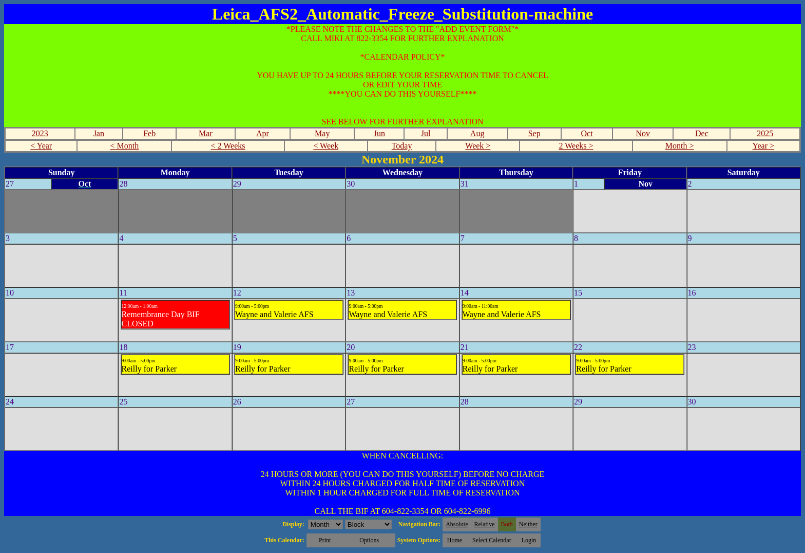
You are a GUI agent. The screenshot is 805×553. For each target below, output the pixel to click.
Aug (477, 133)
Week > (477, 145)
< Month (124, 145)
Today (402, 145)
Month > (679, 145)
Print (325, 540)
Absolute (457, 524)
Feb (149, 133)
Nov (643, 133)
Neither (528, 524)
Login (529, 540)
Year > (764, 145)
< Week (325, 145)
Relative (484, 524)
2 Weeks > (576, 145)
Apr (262, 133)
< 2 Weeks (228, 145)
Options (369, 540)
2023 (40, 133)
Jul (426, 133)
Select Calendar (491, 540)
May (322, 133)
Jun (379, 133)
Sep (534, 133)
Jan (98, 133)
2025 (765, 133)
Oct (586, 133)
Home (454, 540)
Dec (701, 133)
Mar (206, 133)
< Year (41, 145)
